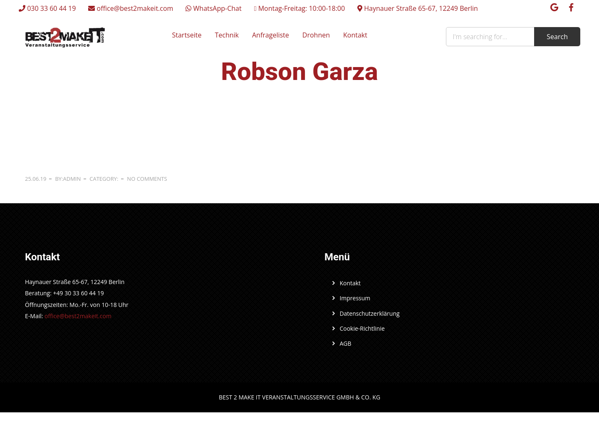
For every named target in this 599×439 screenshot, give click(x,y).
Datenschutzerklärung (369, 313)
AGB (345, 343)
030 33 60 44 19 (47, 8)
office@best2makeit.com (130, 8)
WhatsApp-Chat (213, 8)
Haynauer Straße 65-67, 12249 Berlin (417, 8)
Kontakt (355, 35)
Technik (227, 35)
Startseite (187, 35)
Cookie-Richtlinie (361, 328)
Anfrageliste (270, 35)
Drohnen (316, 35)
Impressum (354, 298)
